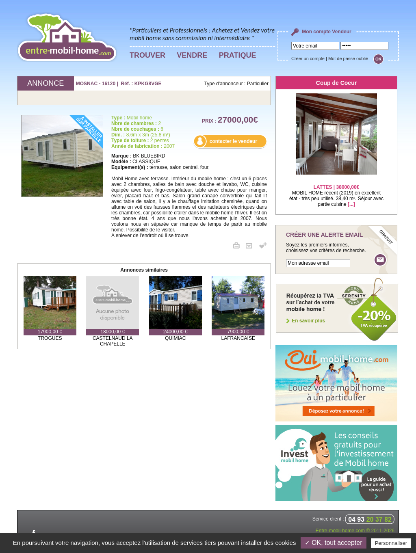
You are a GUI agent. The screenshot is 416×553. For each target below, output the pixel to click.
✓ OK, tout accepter (333, 542)
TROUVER (147, 55)
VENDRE (192, 55)
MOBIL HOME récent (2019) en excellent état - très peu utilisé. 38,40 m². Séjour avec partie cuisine (336, 190)
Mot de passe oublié (348, 58)
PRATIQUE (237, 55)
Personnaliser (391, 543)
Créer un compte (308, 58)
